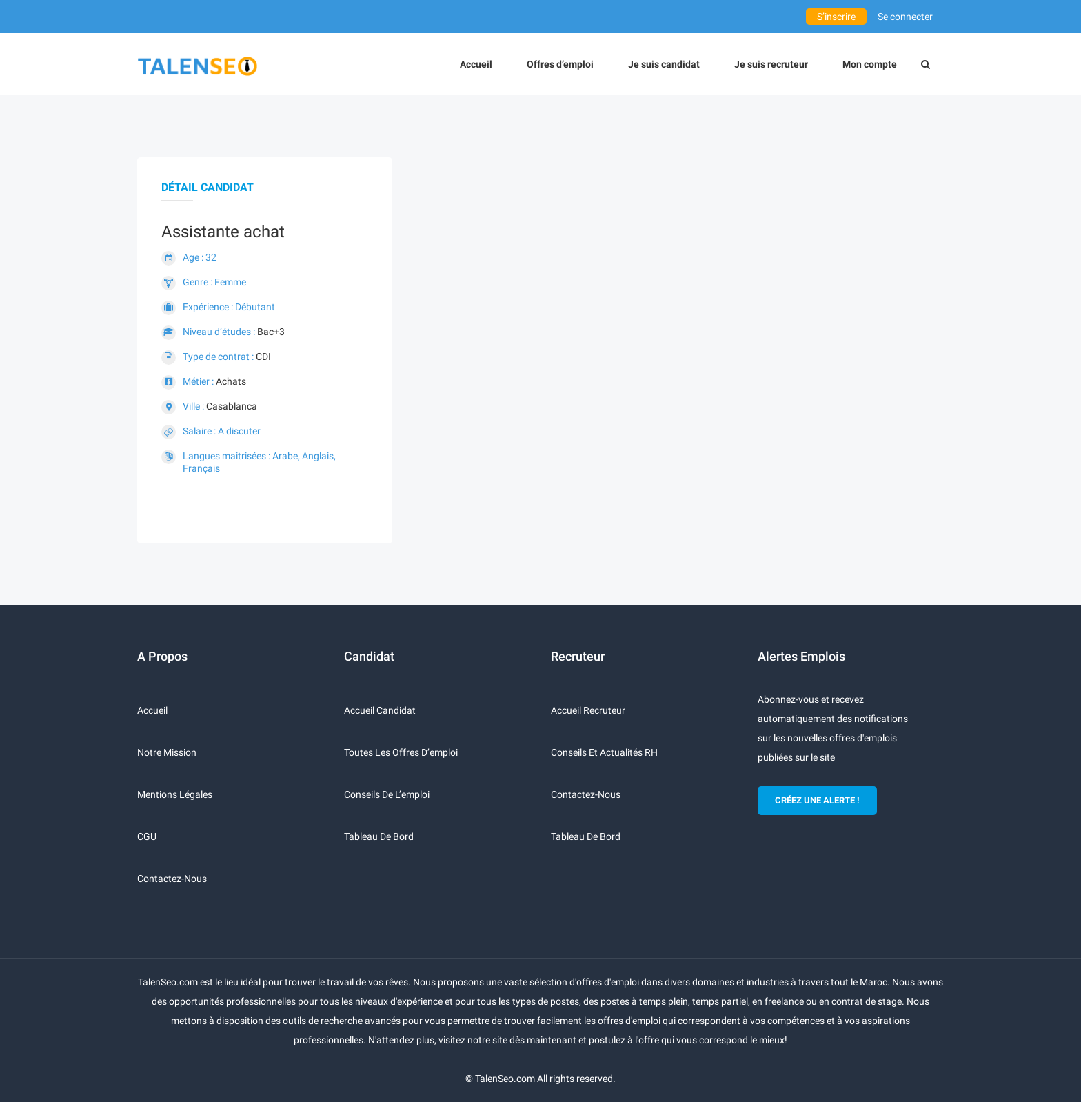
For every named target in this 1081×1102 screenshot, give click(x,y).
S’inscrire (836, 16)
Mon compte (869, 64)
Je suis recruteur (771, 64)
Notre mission (166, 752)
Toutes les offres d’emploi (401, 752)
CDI (263, 356)
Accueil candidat (380, 710)
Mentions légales (174, 794)
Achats (231, 381)
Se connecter (905, 16)
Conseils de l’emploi (387, 794)
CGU (146, 836)
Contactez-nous (172, 878)
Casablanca (231, 406)
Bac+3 (271, 331)
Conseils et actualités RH (604, 752)
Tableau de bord (379, 836)
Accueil (476, 64)
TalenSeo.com (505, 1078)
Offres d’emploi (560, 64)
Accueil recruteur (588, 710)
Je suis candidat (664, 64)
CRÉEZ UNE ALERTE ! (817, 800)
